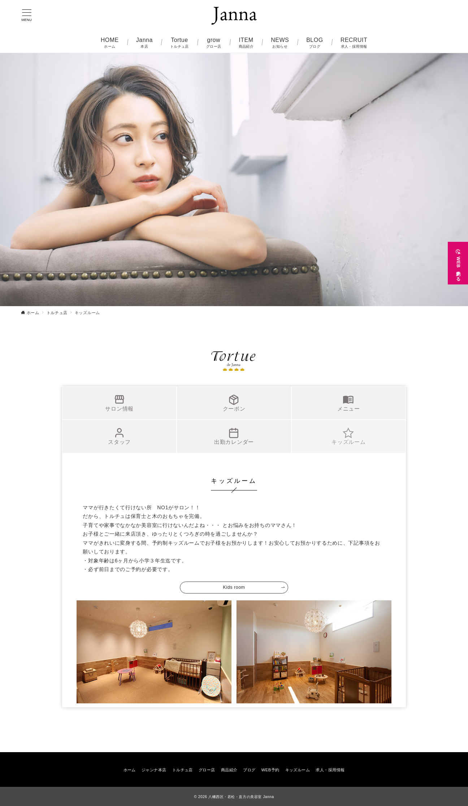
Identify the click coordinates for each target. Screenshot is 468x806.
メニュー (348, 403)
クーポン (234, 403)
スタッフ (119, 436)
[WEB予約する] (458, 261)
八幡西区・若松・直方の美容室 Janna (241, 797)
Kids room (234, 587)
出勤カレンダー (234, 436)
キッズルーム (348, 436)
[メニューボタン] (26, 15)
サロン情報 (119, 403)
